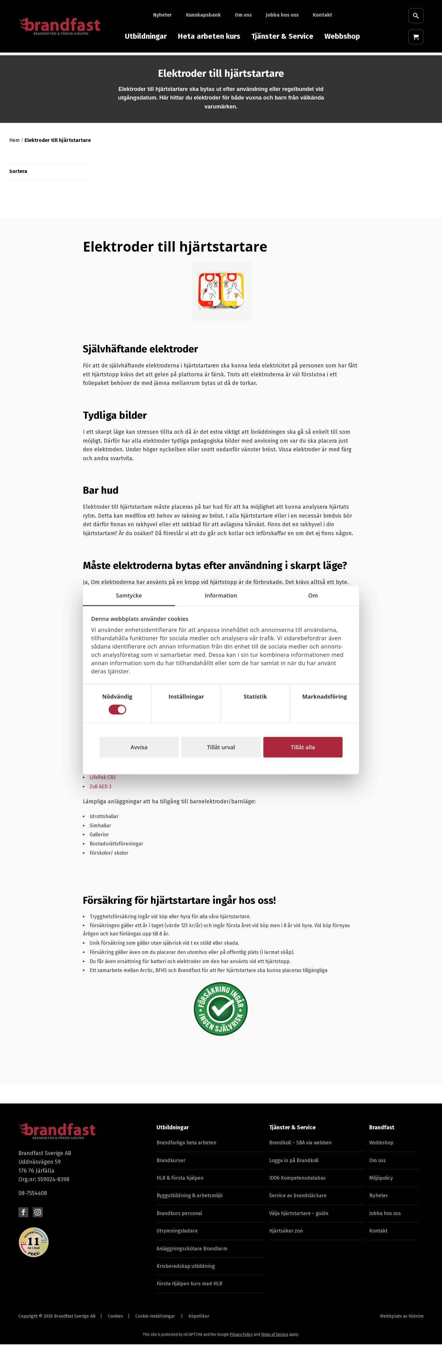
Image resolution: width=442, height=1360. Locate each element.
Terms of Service (274, 1350)
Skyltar (309, 62)
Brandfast (381, 1143)
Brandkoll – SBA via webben (300, 1158)
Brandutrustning (37, 62)
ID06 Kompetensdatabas (297, 1194)
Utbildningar (146, 36)
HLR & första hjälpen (180, 1194)
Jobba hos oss (282, 15)
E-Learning (411, 62)
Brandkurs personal (179, 1229)
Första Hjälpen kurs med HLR (189, 1299)
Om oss (243, 15)
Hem (14, 156)
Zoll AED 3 (100, 802)
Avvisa (138, 747)
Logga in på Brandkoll (293, 1176)
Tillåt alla (303, 747)
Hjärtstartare (180, 62)
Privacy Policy (241, 1350)
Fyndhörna (374, 62)
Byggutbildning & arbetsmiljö (190, 1211)
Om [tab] (313, 595)
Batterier (340, 62)
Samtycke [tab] (129, 595)
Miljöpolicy (381, 1194)
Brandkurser (171, 1176)
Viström (416, 1332)
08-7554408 (32, 1208)
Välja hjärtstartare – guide (298, 1229)
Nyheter (162, 15)
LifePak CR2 (103, 793)
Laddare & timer (87, 62)
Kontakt (322, 15)
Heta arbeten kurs (209, 36)
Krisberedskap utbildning (186, 1282)
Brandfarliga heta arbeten (186, 1158)
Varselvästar (275, 62)
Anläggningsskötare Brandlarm (192, 1264)
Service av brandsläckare (298, 1211)
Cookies (115, 1332)
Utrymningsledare (177, 1246)
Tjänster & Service (282, 36)
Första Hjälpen (135, 62)
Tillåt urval (221, 747)
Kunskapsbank (203, 15)
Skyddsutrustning (228, 62)
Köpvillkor (198, 1332)
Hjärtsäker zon (286, 1246)
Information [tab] (221, 595)
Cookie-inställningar (155, 1332)
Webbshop (342, 36)
